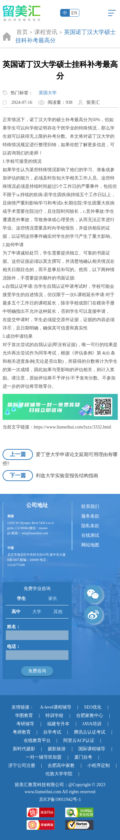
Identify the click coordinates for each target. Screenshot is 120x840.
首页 (22, 32)
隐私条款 (90, 525)
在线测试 (90, 535)
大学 (36, 611)
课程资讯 (45, 32)
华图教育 (24, 715)
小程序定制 (98, 765)
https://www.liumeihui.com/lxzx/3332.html (72, 427)
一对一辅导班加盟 (43, 757)
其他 (57, 611)
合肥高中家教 (61, 765)
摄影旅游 (57, 748)
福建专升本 (58, 723)
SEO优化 (92, 707)
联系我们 (90, 506)
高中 (16, 611)
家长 (52, 598)
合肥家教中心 (89, 715)
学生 (21, 598)
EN (74, 13)
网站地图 (90, 545)
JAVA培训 (91, 723)
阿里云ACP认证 (78, 740)
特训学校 (54, 715)
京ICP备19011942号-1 (60, 799)
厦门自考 (83, 757)
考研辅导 (25, 723)
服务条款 (90, 516)
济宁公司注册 (21, 765)
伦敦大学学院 (58, 773)
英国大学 (48, 92)
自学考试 (52, 732)
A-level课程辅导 (55, 707)
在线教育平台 (37, 740)
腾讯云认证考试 (89, 732)
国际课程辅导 (91, 748)
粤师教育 (22, 732)
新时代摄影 (24, 748)
